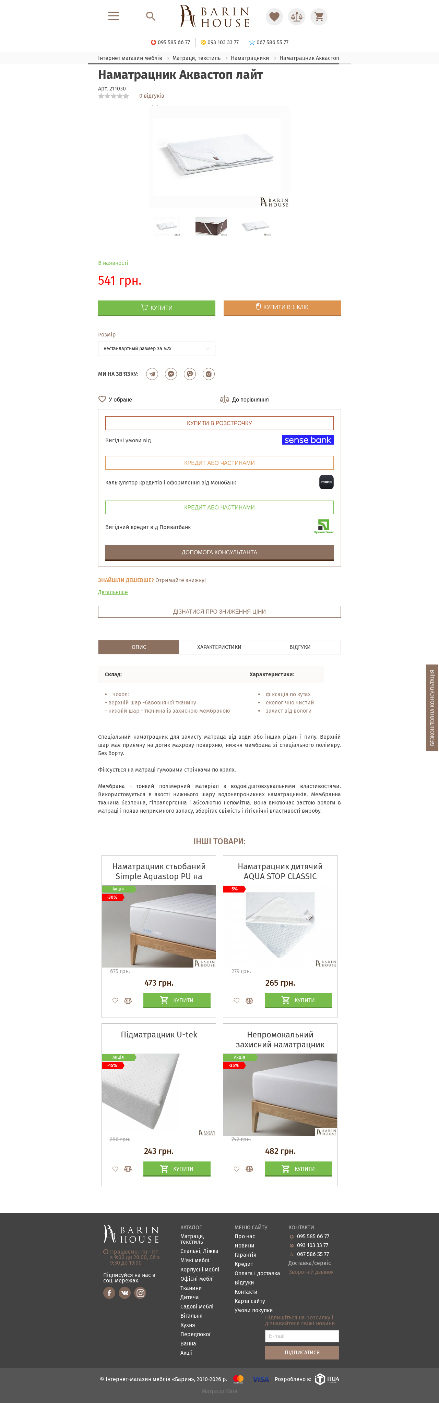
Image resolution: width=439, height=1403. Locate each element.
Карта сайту (250, 1301)
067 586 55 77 (313, 1254)
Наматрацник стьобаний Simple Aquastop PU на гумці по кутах (159, 876)
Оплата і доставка (257, 1274)
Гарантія (246, 1255)
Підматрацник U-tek (159, 1034)
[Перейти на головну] (219, 16)
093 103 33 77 (312, 1245)
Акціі (186, 1353)
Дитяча (189, 1298)
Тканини (191, 1288)
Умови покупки (254, 1311)
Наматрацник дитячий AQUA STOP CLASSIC (280, 871)
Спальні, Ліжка (199, 1251)
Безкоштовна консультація (432, 707)
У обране (120, 400)
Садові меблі (197, 1307)
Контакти (246, 1292)
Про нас (245, 1237)
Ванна (188, 1344)
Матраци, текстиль (192, 1239)
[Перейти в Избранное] (274, 16)
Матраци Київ (219, 1391)
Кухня (187, 1325)
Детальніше (113, 592)
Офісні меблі (197, 1279)
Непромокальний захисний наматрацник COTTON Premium (280, 1044)
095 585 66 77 (313, 1236)
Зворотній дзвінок (310, 1272)
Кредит (244, 1264)
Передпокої (195, 1335)
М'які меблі (195, 1261)
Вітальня (191, 1316)
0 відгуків (151, 96)
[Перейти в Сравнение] (296, 16)
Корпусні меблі (200, 1270)
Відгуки (244, 1283)
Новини (244, 1246)
